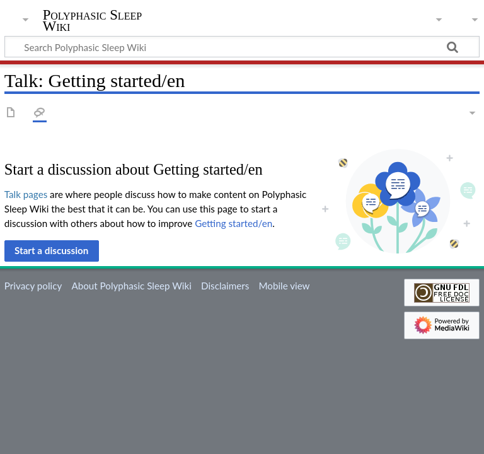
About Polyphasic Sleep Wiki (131, 285)
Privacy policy (33, 285)
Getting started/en (233, 223)
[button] (51, 251)
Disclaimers (225, 285)
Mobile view (283, 285)
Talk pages (25, 194)
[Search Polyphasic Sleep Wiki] (242, 47)
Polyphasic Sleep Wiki (92, 20)
